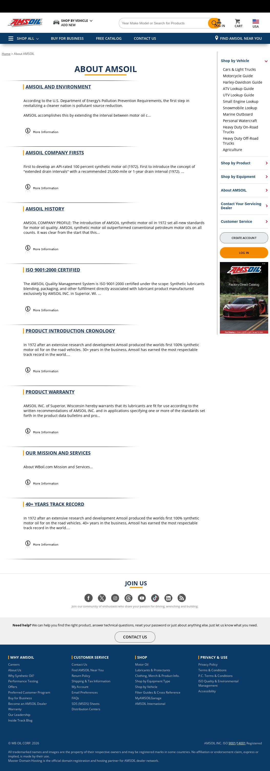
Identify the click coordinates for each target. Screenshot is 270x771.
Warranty (14, 709)
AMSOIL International (150, 704)
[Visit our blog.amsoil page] (182, 600)
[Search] (155, 23)
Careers (14, 664)
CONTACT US (145, 38)
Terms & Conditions (212, 670)
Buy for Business (20, 698)
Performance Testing (23, 681)
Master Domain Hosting (25, 760)
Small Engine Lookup (240, 101)
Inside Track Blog (20, 720)
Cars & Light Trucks (239, 69)
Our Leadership (19, 715)
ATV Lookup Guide (238, 88)
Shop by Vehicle (146, 687)
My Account (80, 687)
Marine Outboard (238, 114)
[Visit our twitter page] (102, 600)
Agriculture (232, 149)
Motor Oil (141, 664)
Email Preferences (85, 692)
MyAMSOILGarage (148, 698)
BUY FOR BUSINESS (67, 38)
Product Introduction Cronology (70, 331)
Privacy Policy (208, 664)
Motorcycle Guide (238, 75)
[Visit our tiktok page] (155, 600)
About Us (14, 670)
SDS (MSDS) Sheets (86, 704)
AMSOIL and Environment (58, 87)
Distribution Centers (86, 709)
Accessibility (207, 691)
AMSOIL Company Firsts (55, 152)
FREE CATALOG (109, 38)
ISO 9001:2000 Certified (53, 270)
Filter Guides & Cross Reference (157, 692)
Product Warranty (50, 392)
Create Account (244, 238)
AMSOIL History (45, 209)
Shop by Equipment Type (152, 681)
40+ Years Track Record (55, 504)
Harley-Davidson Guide (242, 82)
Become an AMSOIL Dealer (27, 704)
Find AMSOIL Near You (241, 38)
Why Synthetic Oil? (21, 676)
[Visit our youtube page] (142, 600)
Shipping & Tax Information (91, 681)
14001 (241, 743)
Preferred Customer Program (29, 692)
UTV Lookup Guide (238, 95)
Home (6, 54)
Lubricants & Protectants (152, 670)
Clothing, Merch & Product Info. (157, 676)
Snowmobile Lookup (240, 107)
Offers (12, 687)
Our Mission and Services (58, 453)
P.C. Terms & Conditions (215, 676)
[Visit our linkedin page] (168, 600)
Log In (244, 253)
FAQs (75, 698)
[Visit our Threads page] (128, 600)
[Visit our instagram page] (115, 600)
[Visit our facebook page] (88, 600)
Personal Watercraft (240, 120)
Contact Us (79, 664)
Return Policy (81, 676)
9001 (232, 743)
